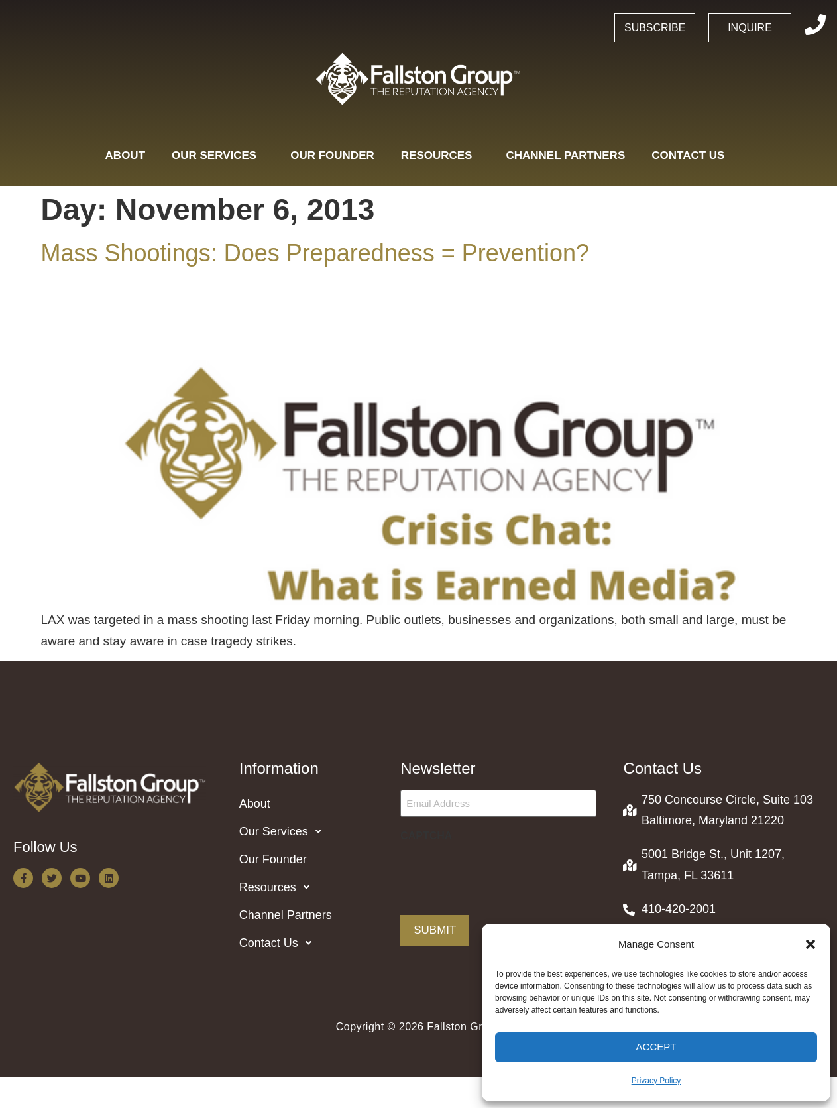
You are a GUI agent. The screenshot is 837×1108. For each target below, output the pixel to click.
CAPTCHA (426, 835)
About (125, 155)
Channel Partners (565, 155)
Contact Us (691, 155)
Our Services (218, 155)
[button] (810, 944)
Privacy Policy (656, 1080)
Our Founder (332, 155)
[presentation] (501, 873)
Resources (440, 155)
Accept (656, 1046)
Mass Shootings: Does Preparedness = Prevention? (315, 253)
